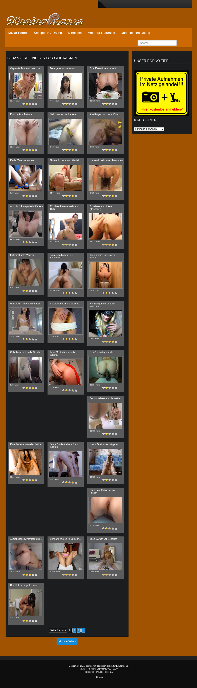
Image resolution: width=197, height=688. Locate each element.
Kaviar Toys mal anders (22, 160)
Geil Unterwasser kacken (63, 114)
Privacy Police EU (104, 672)
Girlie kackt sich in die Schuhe (25, 352)
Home (99, 677)
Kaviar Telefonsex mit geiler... (105, 444)
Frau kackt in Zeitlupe (21, 114)
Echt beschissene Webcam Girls (64, 207)
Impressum (89, 672)
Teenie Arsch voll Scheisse (103, 539)
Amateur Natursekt (101, 33)
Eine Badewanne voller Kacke (25, 444)
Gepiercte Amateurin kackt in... (26, 68)
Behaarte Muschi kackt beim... (65, 539)
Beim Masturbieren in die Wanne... (63, 353)
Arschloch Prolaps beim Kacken (26, 206)
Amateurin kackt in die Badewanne (61, 256)
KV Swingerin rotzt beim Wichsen (102, 305)
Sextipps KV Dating (48, 33)
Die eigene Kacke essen (62, 68)
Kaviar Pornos (18, 33)
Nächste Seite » (67, 641)
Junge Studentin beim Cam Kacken (64, 445)
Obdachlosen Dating (135, 33)
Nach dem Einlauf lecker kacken (102, 491)
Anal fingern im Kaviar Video (104, 114)
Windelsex (74, 33)
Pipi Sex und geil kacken (102, 352)
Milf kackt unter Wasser (22, 255)
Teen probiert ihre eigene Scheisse (102, 256)
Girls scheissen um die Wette (105, 398)
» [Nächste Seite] (83, 630)
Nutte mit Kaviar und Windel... (65, 160)
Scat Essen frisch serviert (103, 68)
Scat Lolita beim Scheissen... (65, 303)
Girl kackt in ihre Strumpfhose (25, 303)
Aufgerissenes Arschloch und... (26, 539)
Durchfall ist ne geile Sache (24, 585)
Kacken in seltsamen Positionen (106, 160)
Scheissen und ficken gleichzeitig (101, 207)
